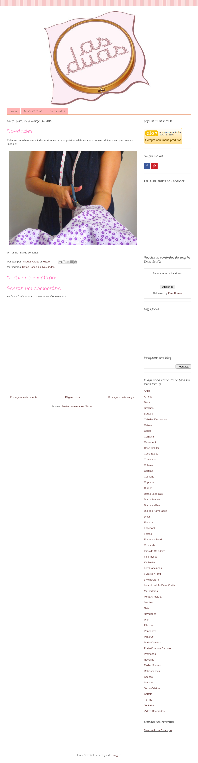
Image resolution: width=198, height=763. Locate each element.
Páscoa (148, 625)
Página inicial (73, 397)
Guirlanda (149, 545)
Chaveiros (150, 459)
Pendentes (150, 631)
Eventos (148, 522)
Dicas (147, 516)
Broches (149, 408)
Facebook (149, 528)
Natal (147, 608)
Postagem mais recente (23, 397)
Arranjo (148, 396)
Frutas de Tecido (153, 539)
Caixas (148, 425)
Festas (148, 533)
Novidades (48, 266)
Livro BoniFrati (152, 573)
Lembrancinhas (153, 568)
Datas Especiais (31, 266)
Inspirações (150, 556)
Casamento (150, 442)
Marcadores (151, 591)
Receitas (149, 659)
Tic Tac (148, 699)
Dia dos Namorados (155, 510)
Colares (148, 465)
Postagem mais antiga (121, 397)
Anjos (147, 390)
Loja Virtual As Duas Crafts (159, 585)
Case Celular (151, 448)
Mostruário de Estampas (158, 730)
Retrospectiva (152, 671)
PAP (146, 619)
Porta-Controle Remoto (157, 648)
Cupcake (149, 482)
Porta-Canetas (152, 642)
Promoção (150, 653)
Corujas (148, 470)
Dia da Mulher (152, 499)
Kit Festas (150, 562)
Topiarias (149, 705)
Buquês (148, 413)
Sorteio (148, 693)
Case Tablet (151, 453)
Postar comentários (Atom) (77, 406)
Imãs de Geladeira (154, 551)
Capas (148, 430)
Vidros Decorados (154, 711)
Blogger (116, 755)
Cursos (148, 488)
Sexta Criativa (152, 688)
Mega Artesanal (153, 596)
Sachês (148, 676)
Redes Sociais (152, 665)
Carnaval (149, 436)
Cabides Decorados (155, 419)
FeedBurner (175, 293)
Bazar (147, 402)
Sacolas (148, 682)
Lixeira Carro (151, 579)
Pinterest (149, 636)
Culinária (149, 476)
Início (14, 111)
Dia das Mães (152, 505)
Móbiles (148, 602)
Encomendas (57, 111)
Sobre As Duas (33, 111)
